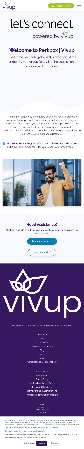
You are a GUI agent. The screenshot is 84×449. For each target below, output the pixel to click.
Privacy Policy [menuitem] (42, 375)
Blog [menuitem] (42, 350)
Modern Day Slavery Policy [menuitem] (42, 383)
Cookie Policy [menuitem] (42, 379)
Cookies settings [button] (29, 443)
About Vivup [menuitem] (42, 342)
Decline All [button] (54, 443)
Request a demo (42, 241)
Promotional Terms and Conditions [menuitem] (42, 395)
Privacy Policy (54, 427)
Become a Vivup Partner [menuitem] (42, 346)
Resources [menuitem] (42, 354)
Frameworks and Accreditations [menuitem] (42, 391)
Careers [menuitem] (42, 338)
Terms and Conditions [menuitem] (42, 387)
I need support (42, 252)
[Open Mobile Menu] (79, 5)
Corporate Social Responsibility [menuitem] (42, 362)
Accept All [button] (42, 443)
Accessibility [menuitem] (42, 371)
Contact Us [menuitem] (42, 335)
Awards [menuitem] (42, 358)
